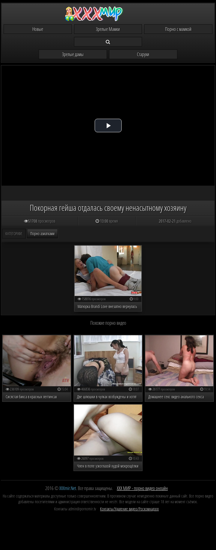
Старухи (143, 54)
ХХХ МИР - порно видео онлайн (142, 488)
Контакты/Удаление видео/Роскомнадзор (129, 509)
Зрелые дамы (73, 54)
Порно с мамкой (178, 29)
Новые (37, 29)
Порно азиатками (42, 233)
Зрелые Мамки (108, 29)
